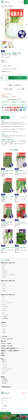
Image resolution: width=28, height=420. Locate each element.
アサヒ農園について (5, 405)
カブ (13, 5)
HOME (2, 5)
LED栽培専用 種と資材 (6, 386)
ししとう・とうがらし (7, 302)
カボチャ (4, 310)
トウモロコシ (5, 306)
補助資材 (4, 382)
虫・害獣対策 (5, 380)
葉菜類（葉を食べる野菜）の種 (7, 262)
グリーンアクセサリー (7, 369)
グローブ (4, 363)
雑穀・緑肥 (3, 341)
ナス (3, 298)
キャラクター (5, 371)
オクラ (3, 304)
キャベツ (4, 264)
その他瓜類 (4, 316)
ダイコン (4, 284)
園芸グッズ (3, 359)
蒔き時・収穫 (22, 117)
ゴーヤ (3, 312)
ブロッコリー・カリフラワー (8, 274)
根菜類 (10, 5)
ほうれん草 (4, 270)
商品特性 (5, 117)
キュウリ (4, 308)
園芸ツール (4, 361)
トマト (3, 296)
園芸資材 (3, 376)
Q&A (2, 403)
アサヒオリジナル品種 (5, 343)
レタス (3, 266)
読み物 (3, 372)
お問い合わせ (4, 408)
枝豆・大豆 (4, 326)
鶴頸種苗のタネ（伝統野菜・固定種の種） (10, 350)
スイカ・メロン (5, 314)
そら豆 (3, 330)
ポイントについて (5, 400)
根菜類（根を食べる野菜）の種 (7, 280)
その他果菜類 (5, 318)
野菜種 (6, 5)
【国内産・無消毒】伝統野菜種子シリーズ (10, 348)
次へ (26, 24)
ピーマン (4, 300)
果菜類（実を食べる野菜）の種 (7, 294)
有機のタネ (3, 353)
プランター (4, 365)
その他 (3, 276)
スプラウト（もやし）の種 (6, 338)
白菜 (3, 268)
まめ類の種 (3, 322)
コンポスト (4, 367)
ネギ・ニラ (4, 272)
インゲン (4, 328)
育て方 (14, 117)
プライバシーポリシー (6, 410)
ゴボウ (3, 288)
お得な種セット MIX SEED (7, 345)
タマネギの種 (4, 336)
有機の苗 (3, 355)
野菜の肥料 (4, 378)
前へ (1, 24)
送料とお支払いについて (6, 398)
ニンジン (4, 286)
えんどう (4, 324)
